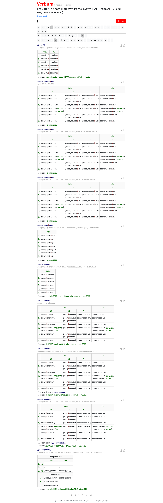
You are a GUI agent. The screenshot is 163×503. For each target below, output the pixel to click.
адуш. (60, 111)
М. (39, 73)
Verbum (45, 3)
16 (91, 495)
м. (52, 91)
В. (39, 66)
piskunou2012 (76, 77)
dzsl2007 (49, 344)
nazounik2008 (63, 77)
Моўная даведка (102, 501)
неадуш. (60, 108)
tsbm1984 (83, 489)
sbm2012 (86, 77)
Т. (39, 69)
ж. (73, 91)
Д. (39, 62)
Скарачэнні (42, 16)
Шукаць (121, 21)
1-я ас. (40, 464)
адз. (45, 52)
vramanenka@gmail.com (73, 501)
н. (90, 91)
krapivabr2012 (51, 77)
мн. (54, 52)
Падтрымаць (89, 501)
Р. (39, 59)
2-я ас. (40, 467)
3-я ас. (40, 471)
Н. (39, 55)
